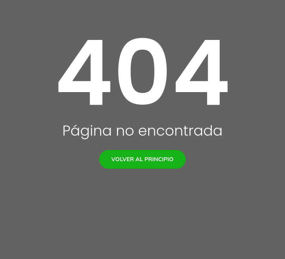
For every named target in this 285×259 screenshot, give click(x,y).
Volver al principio (142, 159)
